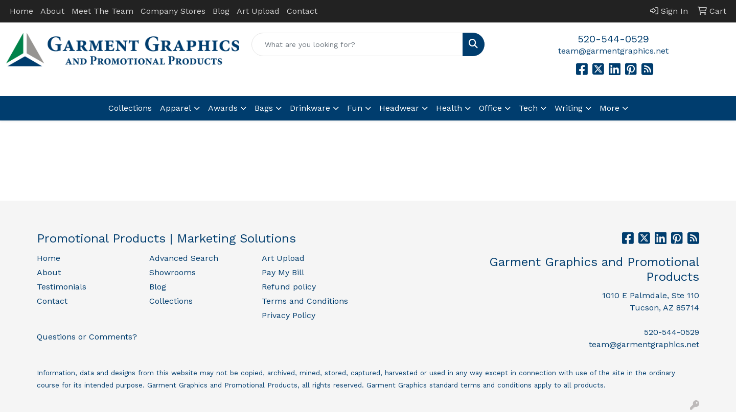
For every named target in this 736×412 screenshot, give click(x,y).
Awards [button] (223, 108)
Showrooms (172, 272)
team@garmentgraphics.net (613, 51)
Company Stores (173, 11)
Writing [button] (569, 108)
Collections (130, 108)
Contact (302, 11)
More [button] (609, 108)
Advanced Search (183, 258)
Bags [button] (264, 108)
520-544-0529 (613, 39)
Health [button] (449, 108)
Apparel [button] (175, 108)
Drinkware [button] (310, 108)
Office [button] (490, 108)
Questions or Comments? (87, 337)
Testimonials (61, 287)
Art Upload (258, 11)
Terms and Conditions (305, 301)
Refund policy (289, 287)
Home (21, 11)
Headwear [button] (399, 108)
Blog (221, 11)
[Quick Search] (357, 44)
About (52, 11)
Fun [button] (354, 108)
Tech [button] (528, 108)
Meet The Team (102, 11)
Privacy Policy (288, 315)
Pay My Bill (283, 272)
